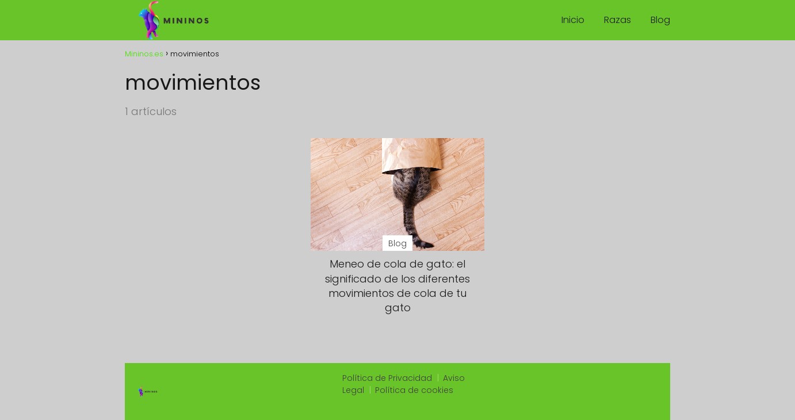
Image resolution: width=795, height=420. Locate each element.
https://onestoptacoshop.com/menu (583, 404)
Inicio (572, 19)
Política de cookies (414, 390)
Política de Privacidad (387, 378)
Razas (617, 19)
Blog (660, 19)
